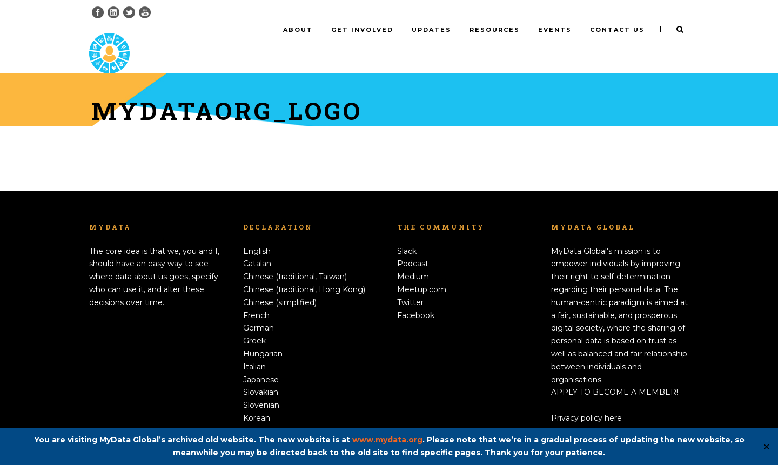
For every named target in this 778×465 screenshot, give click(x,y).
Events (555, 29)
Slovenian (261, 387)
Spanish (257, 413)
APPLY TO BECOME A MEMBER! (614, 374)
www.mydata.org (387, 439)
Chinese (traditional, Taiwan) (295, 259)
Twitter (410, 284)
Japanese (261, 361)
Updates (431, 29)
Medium (413, 259)
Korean (256, 400)
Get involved (362, 29)
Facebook (415, 297)
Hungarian (263, 336)
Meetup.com (421, 272)
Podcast (412, 246)
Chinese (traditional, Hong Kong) (304, 272)
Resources (495, 29)
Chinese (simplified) (280, 284)
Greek (254, 323)
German (258, 310)
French (256, 297)
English (257, 233)
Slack (407, 233)
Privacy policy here (586, 400)
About (298, 29)
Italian (254, 349)
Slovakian (260, 374)
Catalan (257, 246)
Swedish (258, 425)
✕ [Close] (766, 446)
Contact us (617, 29)
